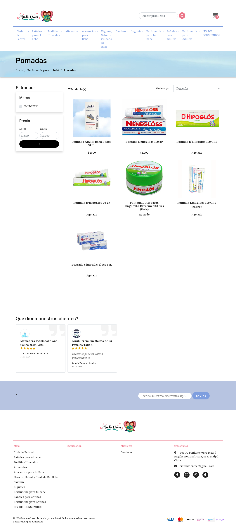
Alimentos (71, 31)
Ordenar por (163, 88)
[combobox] (162, 16)
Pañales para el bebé (37, 35)
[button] (214, 15)
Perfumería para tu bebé (153, 35)
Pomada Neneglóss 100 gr (144, 141)
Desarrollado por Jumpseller (28, 521)
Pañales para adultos (172, 35)
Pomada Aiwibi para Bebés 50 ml (91, 143)
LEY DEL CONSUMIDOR (211, 33)
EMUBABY (29, 106)
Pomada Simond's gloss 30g (92, 264)
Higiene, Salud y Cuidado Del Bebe (106, 38)
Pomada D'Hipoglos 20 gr (91, 202)
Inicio (19, 70)
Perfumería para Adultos (189, 35)
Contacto (126, 452)
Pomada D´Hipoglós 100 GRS (196, 141)
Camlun (121, 31)
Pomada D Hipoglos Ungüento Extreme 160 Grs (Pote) (144, 206)
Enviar (201, 396)
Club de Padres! (21, 35)
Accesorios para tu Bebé (89, 35)
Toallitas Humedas (54, 33)
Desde (22, 128)
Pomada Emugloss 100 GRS (196, 202)
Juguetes (137, 31)
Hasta (43, 128)
